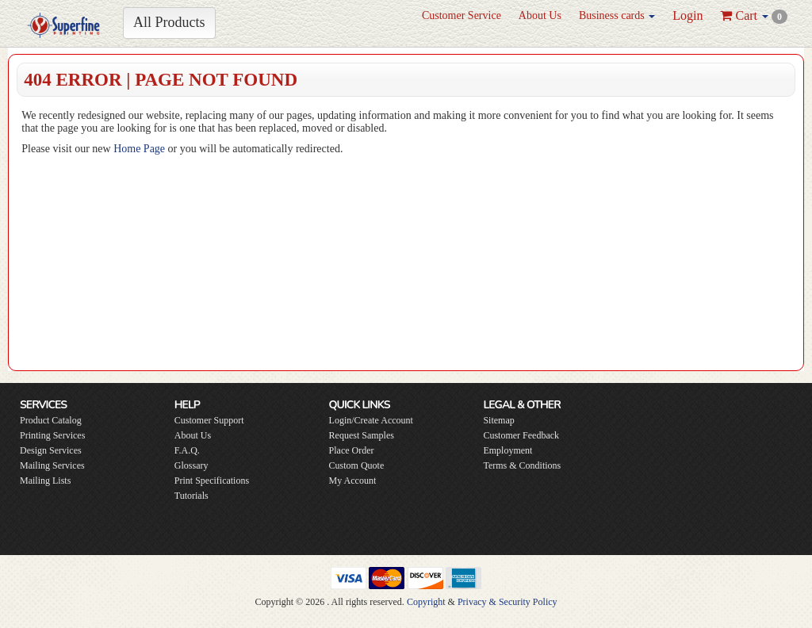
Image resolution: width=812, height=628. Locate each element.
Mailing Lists (45, 480)
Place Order (351, 450)
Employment (507, 450)
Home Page (139, 149)
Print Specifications (211, 480)
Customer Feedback (521, 435)
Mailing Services (52, 465)
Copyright (426, 601)
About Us (540, 15)
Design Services (51, 450)
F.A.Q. (187, 450)
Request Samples (361, 435)
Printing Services (52, 435)
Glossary (191, 465)
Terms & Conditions (522, 465)
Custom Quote (357, 465)
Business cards (617, 15)
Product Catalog (51, 420)
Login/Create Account (371, 420)
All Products (169, 22)
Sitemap (498, 420)
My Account (353, 480)
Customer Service (461, 15)
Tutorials (191, 495)
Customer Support (209, 420)
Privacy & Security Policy (507, 601)
